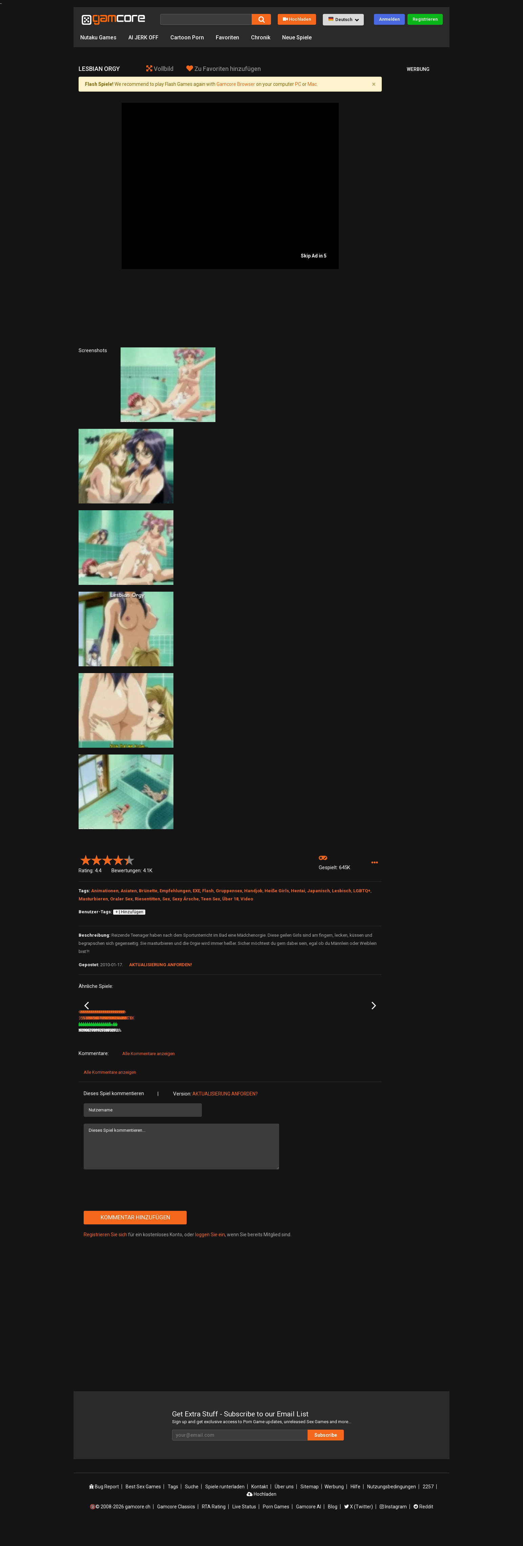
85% (324, 1050)
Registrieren (425, 19)
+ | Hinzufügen (129, 912)
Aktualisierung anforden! (160, 964)
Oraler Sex (121, 898)
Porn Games (276, 1526)
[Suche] (206, 19)
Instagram (393, 1526)
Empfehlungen (175, 890)
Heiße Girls (277, 890)
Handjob (253, 890)
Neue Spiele (297, 37)
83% (171, 1050)
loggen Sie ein (210, 1254)
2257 (428, 1506)
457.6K (292, 1050)
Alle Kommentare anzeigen (148, 1073)
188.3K (241, 1050)
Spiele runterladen (225, 1506)
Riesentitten (147, 898)
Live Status (244, 1526)
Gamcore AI (308, 1526)
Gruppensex (229, 890)
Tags (173, 1506)
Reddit (423, 1526)
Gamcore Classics (176, 1526)
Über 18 (230, 898)
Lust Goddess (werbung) (203, 1041)
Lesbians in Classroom (303, 1041)
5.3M (188, 1050)
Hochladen (297, 19)
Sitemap (309, 1506)
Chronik (260, 37)
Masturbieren (93, 898)
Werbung (334, 1506)
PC (298, 84)
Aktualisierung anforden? (225, 1113)
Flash (208, 890)
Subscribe (325, 1455)
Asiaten (129, 890)
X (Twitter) (358, 1526)
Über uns (284, 1506)
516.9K (139, 1050)
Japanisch (318, 890)
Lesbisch (341, 890)
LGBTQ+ (362, 890)
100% (221, 1050)
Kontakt (259, 1506)
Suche (191, 1506)
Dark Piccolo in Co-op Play (255, 1041)
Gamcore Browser (235, 84)
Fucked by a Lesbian (148, 1041)
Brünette (148, 890)
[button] (343, 19)
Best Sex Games (143, 1506)
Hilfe (355, 1506)
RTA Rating (214, 1526)
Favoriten (227, 37)
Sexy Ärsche (185, 898)
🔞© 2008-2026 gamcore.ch (120, 1526)
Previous (87, 1016)
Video (246, 898)
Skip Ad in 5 (314, 256)
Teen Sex (210, 898)
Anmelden (389, 19)
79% (120, 1050)
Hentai (298, 890)
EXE (196, 890)
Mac (312, 84)
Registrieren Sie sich (105, 1254)
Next (374, 1016)
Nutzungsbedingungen (391, 1506)
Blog (332, 1526)
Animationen (105, 890)
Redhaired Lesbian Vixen (102, 1041)
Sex (166, 898)
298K (341, 1050)
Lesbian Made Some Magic (352, 1042)
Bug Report (104, 1506)
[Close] (373, 84)
